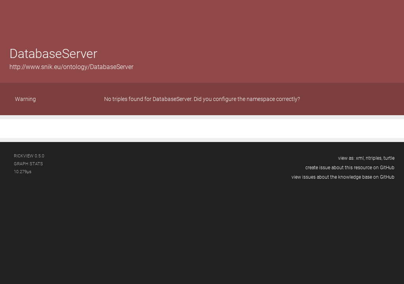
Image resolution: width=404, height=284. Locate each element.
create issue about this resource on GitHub (350, 167)
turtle (389, 158)
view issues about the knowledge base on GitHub (343, 177)
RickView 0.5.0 (29, 156)
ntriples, (374, 158)
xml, (360, 158)
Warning (25, 99)
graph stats (28, 163)
